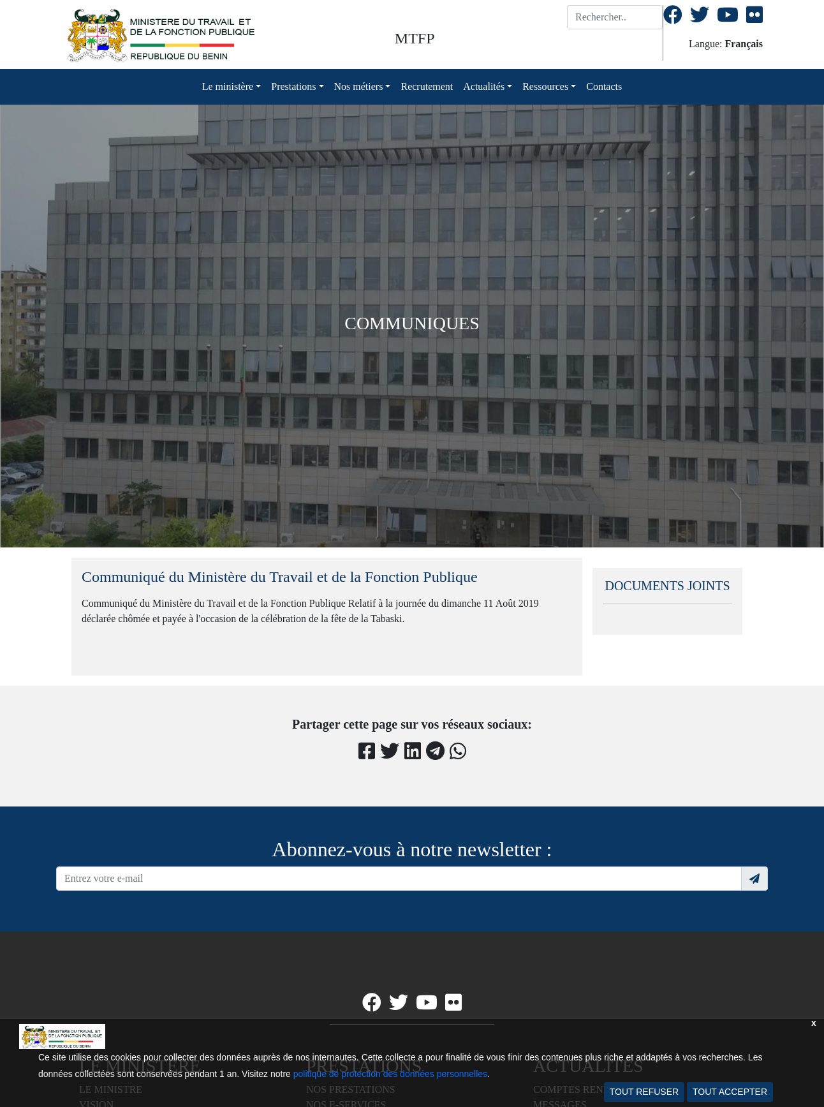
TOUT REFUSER (644, 1092)
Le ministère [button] (227, 86)
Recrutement (427, 86)
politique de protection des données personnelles (390, 1074)
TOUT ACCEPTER (730, 1092)
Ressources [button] (545, 86)
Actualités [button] (483, 86)
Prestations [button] (293, 86)
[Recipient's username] (399, 878)
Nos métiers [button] (358, 86)
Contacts (604, 86)
